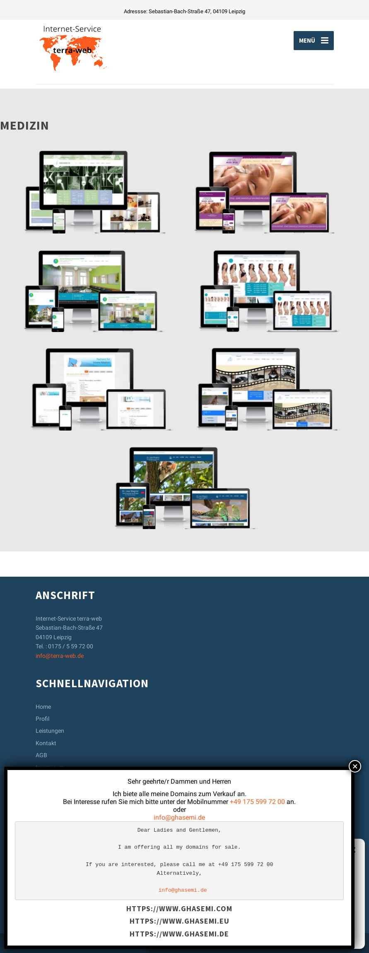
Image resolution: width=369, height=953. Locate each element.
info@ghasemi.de (179, 817)
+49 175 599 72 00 (257, 802)
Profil (42, 718)
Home (43, 706)
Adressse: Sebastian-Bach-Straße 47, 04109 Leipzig (184, 11)
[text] (179, 860)
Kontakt (46, 743)
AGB (41, 755)
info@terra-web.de (60, 655)
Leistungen (50, 730)
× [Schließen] (355, 766)
